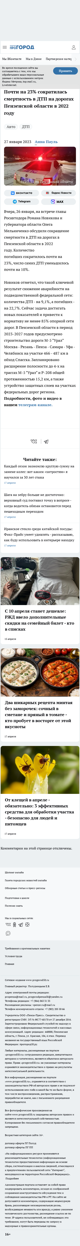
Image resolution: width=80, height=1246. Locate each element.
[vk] (34, 441)
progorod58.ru (14, 1054)
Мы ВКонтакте (12, 59)
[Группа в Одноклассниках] (14, 924)
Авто (11, 126)
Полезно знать (14, 905)
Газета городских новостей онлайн (26, 880)
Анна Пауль (46, 141)
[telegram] (47, 441)
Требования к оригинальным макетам (27, 948)
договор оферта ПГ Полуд (20, 1143)
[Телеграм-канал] (21, 201)
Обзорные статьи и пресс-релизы (25, 888)
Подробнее (12, 1178)
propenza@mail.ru (16, 996)
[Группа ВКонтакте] (21, 193)
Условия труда (13, 956)
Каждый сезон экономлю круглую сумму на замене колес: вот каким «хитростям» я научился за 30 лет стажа (40, 475)
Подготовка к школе (17, 898)
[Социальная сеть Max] (58, 201)
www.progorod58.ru (37, 980)
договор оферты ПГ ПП (19, 1147)
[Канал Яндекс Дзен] (27, 924)
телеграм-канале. (34, 404)
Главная (9, 963)
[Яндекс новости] (58, 193)
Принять (65, 71)
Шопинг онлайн (14, 872)
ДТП (26, 126)
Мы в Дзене (34, 59)
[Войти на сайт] (73, 47)
